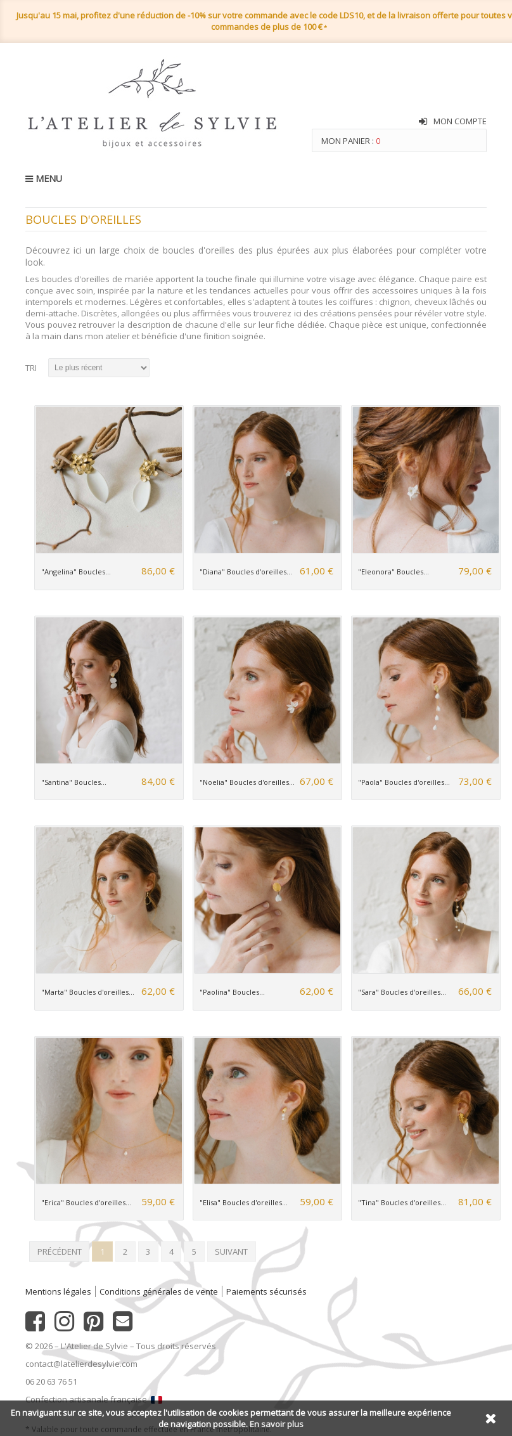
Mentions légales (58, 1291)
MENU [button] (43, 178)
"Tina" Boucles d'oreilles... (402, 1202)
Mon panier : (350, 140)
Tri (31, 367)
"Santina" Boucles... (73, 782)
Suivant (231, 1251)
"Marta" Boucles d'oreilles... (87, 992)
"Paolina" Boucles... (232, 992)
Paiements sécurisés (266, 1291)
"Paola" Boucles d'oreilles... (404, 782)
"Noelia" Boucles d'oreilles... (247, 782)
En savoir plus (277, 1424)
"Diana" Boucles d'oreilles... (246, 571)
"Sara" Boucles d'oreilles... (402, 992)
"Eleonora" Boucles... (393, 571)
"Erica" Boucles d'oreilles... (86, 1202)
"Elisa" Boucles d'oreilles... (244, 1202)
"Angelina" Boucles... (76, 571)
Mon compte (460, 121)
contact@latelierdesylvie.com (81, 1363)
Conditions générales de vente (158, 1291)
